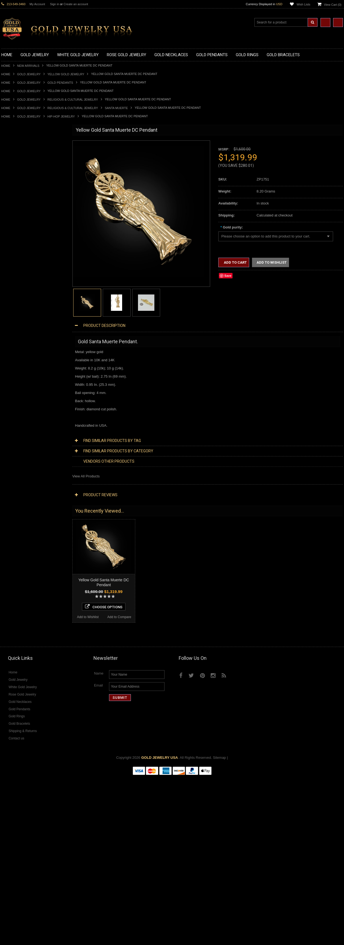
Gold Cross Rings (15, 329)
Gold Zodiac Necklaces (19, 209)
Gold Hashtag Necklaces (20, 163)
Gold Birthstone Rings (18, 320)
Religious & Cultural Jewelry (73, 99)
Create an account (75, 4)
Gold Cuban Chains (16, 403)
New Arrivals (28, 65)
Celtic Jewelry (12, 430)
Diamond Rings (13, 582)
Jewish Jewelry (13, 454)
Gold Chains (11, 398)
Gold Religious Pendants (20, 242)
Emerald (7, 633)
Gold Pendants (60, 82)
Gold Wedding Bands (18, 366)
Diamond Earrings (15, 573)
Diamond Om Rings (16, 615)
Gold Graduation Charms (21, 223)
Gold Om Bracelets (16, 380)
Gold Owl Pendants (16, 283)
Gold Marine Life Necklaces (23, 159)
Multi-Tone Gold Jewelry (20, 513)
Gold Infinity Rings (15, 338)
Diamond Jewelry (15, 518)
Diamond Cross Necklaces (22, 527)
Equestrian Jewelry (16, 472)
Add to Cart (235, 262)
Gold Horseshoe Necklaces (23, 172)
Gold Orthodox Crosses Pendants (27, 265)
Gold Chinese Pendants (20, 218)
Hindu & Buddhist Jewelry (21, 444)
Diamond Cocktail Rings (20, 596)
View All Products (86, 476)
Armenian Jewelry (15, 416)
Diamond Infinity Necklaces (22, 541)
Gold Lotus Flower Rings (20, 343)
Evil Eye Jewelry (14, 481)
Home (5, 65)
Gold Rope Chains (15, 407)
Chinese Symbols (15, 463)
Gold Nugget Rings (16, 352)
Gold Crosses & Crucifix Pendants (28, 251)
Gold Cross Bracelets (18, 384)
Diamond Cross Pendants (21, 555)
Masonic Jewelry (14, 440)
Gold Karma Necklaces (19, 186)
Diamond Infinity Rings (19, 605)
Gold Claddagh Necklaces (21, 154)
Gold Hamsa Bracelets (19, 389)
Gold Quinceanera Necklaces (24, 200)
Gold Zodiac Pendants (19, 232)
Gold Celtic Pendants (18, 246)
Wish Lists (303, 4)
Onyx (5, 642)
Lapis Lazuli (10, 638)
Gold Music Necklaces (19, 191)
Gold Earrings (12, 371)
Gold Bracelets (13, 375)
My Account (37, 4)
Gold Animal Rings (16, 306)
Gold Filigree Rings (16, 297)
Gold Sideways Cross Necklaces (27, 205)
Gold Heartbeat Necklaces (22, 168)
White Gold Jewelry (16, 504)
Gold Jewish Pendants (19, 260)
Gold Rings (10, 288)
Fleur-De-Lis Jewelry (17, 486)
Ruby (5, 647)
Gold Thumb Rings (16, 361)
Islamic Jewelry (13, 449)
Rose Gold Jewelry (16, 509)
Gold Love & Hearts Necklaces (25, 196)
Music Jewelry (12, 495)
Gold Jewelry (29, 74)
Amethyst (8, 628)
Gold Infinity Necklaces (19, 177)
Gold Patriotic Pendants (20, 237)
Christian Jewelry (14, 435)
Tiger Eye (8, 656)
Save (227, 275)
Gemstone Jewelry (16, 619)
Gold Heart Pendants (17, 255)
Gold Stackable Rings (18, 301)
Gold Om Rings (13, 357)
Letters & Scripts (14, 490)
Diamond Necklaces (17, 522)
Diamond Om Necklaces (20, 545)
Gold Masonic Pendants (20, 274)
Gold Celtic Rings (15, 325)
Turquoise (9, 661)
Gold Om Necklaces (17, 182)
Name (99, 841)
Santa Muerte (116, 108)
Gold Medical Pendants (19, 228)
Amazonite (9, 624)
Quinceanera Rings (16, 311)
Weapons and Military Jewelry (24, 467)
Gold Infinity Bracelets (18, 394)
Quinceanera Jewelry (18, 458)
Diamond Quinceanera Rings (24, 591)
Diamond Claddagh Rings (21, 610)
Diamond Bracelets (16, 578)
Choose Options (33, 772)
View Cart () (333, 4)
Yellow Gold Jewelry (66, 74)
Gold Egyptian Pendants (20, 278)
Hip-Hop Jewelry (61, 116)
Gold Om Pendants (16, 269)
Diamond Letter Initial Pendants (26, 559)
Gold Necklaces (13, 150)
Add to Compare (49, 782)
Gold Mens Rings (15, 347)
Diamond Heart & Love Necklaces (28, 532)
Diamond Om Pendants (19, 569)
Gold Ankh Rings (14, 315)
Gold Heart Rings (15, 334)
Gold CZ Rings (13, 292)
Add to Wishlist (17, 782)
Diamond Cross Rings (18, 587)
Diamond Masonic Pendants (23, 564)
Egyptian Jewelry (14, 421)
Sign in (54, 4)
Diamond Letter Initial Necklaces (26, 536)
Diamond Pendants (16, 550)
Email (98, 853)
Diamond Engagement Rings (24, 601)
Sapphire (8, 651)
